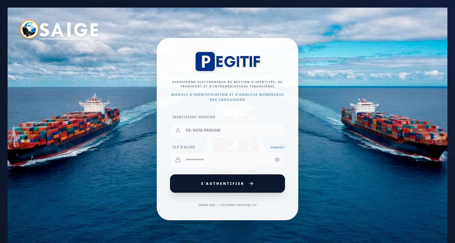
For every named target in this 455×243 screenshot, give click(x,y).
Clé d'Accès (184, 147)
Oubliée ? (277, 147)
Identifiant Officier (194, 117)
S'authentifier (227, 183)
